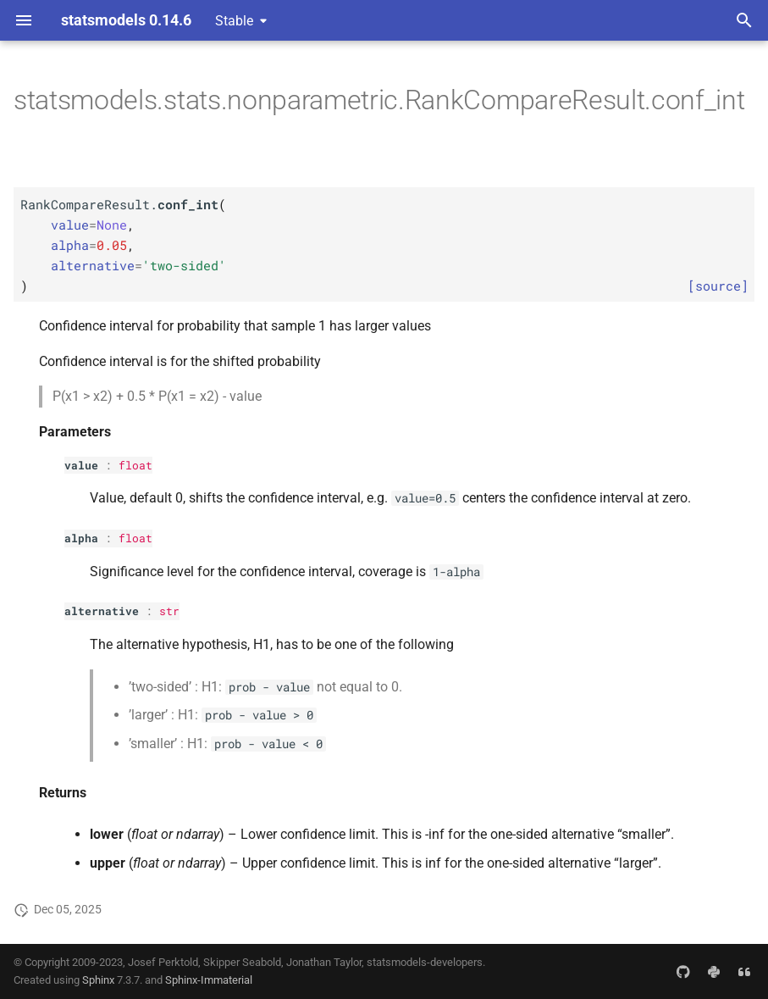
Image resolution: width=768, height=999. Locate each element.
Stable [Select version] (234, 21)
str (169, 611)
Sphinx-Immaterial (208, 980)
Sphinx (98, 980)
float (135, 465)
